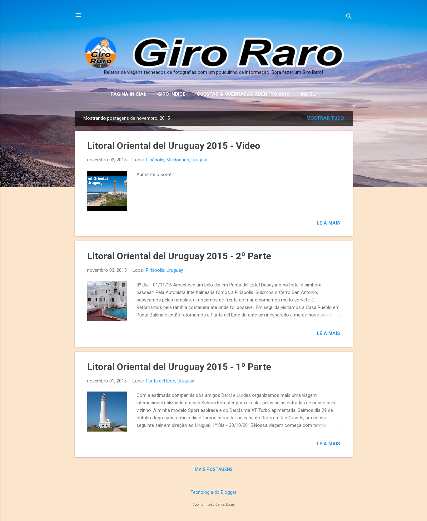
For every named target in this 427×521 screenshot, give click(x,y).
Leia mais (328, 223)
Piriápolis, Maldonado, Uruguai (176, 160)
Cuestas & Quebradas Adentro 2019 (243, 94)
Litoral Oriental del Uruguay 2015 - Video (173, 145)
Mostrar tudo (325, 118)
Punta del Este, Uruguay (170, 381)
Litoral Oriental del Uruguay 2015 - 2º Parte (179, 255)
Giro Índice (172, 94)
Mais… (308, 94)
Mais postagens (214, 469)
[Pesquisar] (349, 17)
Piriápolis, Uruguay (164, 270)
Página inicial (128, 94)
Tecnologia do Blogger (213, 492)
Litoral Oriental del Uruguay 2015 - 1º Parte (179, 366)
